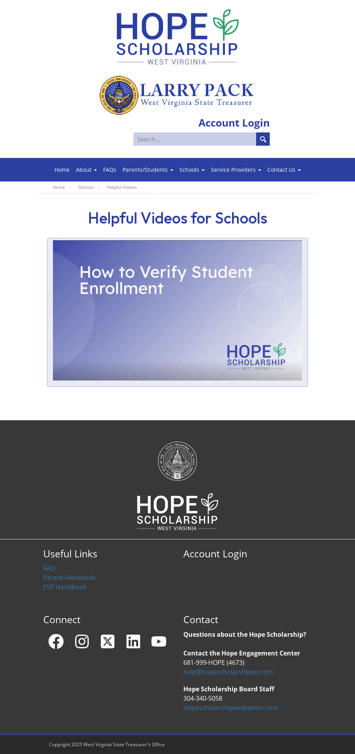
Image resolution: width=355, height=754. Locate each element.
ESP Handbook (64, 587)
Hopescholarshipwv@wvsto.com (230, 707)
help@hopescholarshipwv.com (228, 672)
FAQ (49, 568)
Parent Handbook (69, 577)
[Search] (202, 139)
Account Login (215, 553)
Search (263, 139)
